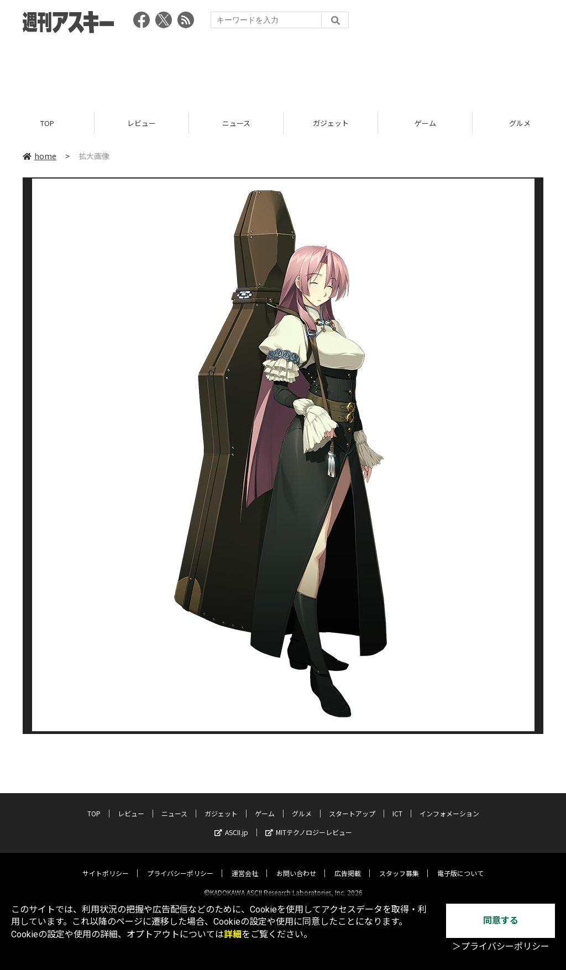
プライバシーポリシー (180, 863)
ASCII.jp (231, 822)
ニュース (236, 123)
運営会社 (245, 863)
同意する (500, 920)
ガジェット (331, 123)
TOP (47, 123)
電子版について (460, 863)
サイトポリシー (105, 863)
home (39, 155)
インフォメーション (449, 804)
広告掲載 (347, 863)
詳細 (233, 934)
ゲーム (425, 123)
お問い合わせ (296, 863)
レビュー (141, 123)
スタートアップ (352, 804)
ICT (397, 804)
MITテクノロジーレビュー (308, 822)
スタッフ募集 (399, 863)
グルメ (302, 804)
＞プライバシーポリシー (500, 946)
